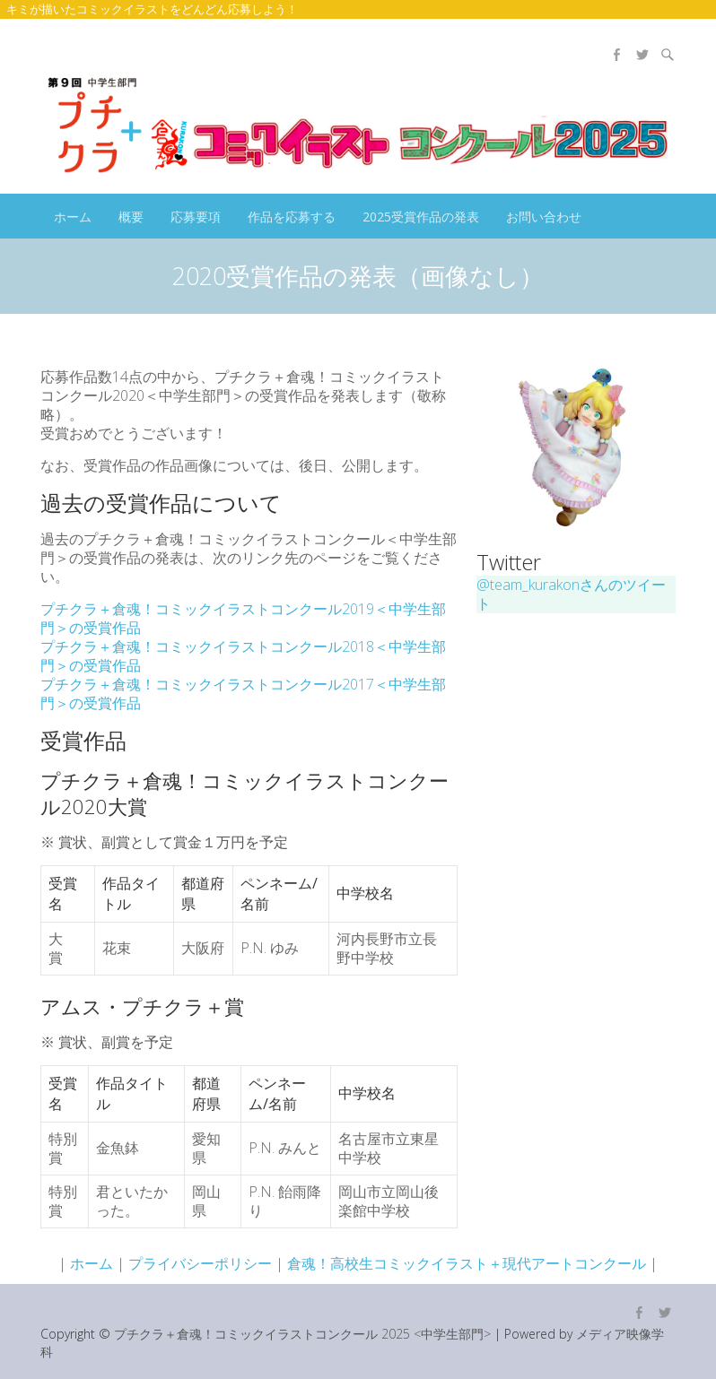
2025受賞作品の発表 (420, 216)
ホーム (73, 216)
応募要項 (195, 216)
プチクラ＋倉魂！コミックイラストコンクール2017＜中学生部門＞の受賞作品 (243, 693)
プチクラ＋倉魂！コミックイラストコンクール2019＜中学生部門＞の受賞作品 (243, 618)
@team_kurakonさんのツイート (571, 594)
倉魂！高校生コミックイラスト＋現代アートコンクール (466, 1263)
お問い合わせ (543, 216)
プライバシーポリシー (200, 1263)
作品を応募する (292, 216)
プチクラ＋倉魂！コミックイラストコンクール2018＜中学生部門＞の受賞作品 (243, 656)
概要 (131, 216)
